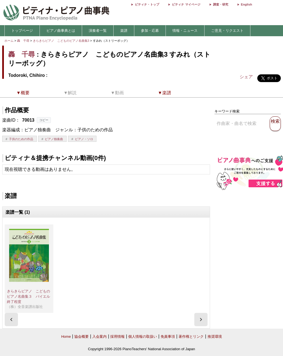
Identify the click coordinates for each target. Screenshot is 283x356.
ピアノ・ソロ (84, 139)
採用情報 (117, 336)
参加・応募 (150, 30)
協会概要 (81, 336)
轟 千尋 (23, 40)
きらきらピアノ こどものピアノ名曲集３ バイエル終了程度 (28, 296)
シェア (246, 76)
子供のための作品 (21, 139)
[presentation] (11, 319)
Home (66, 336)
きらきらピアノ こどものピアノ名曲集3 (61, 40)
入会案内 (99, 336)
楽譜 (123, 30)
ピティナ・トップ (147, 4)
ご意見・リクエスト (227, 30)
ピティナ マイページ (186, 4)
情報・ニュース (185, 30)
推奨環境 (215, 336)
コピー (43, 120)
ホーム (9, 40)
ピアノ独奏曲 (54, 139)
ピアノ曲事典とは (60, 30)
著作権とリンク (191, 336)
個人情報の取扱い (142, 336)
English (246, 4)
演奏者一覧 (98, 30)
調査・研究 (220, 4)
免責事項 (168, 336)
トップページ (22, 30)
